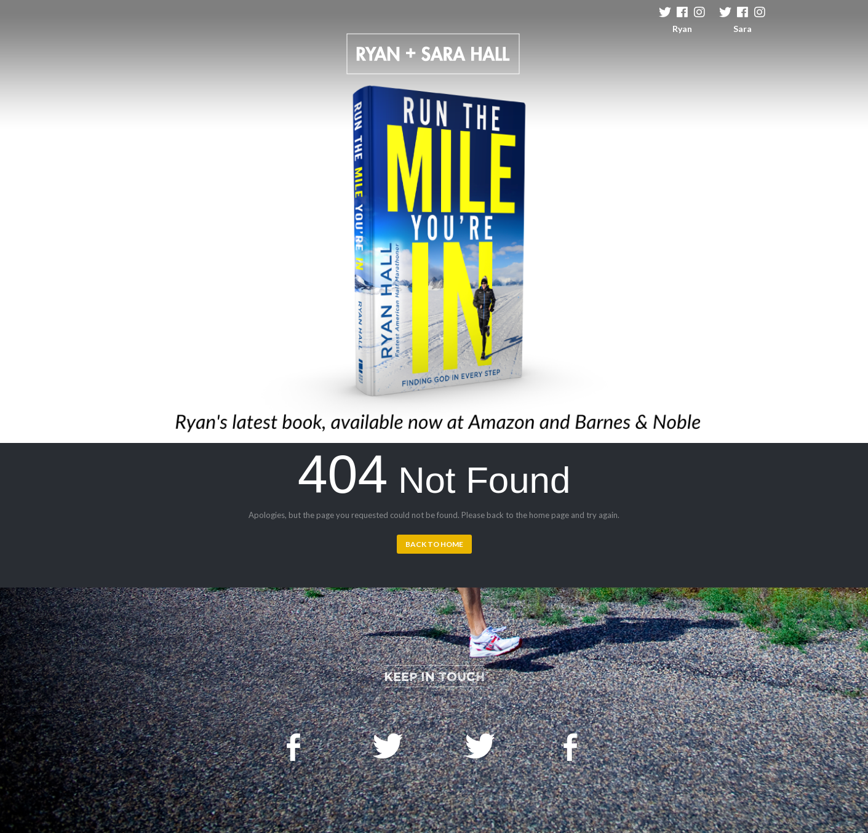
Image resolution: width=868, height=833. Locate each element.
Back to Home (434, 544)
